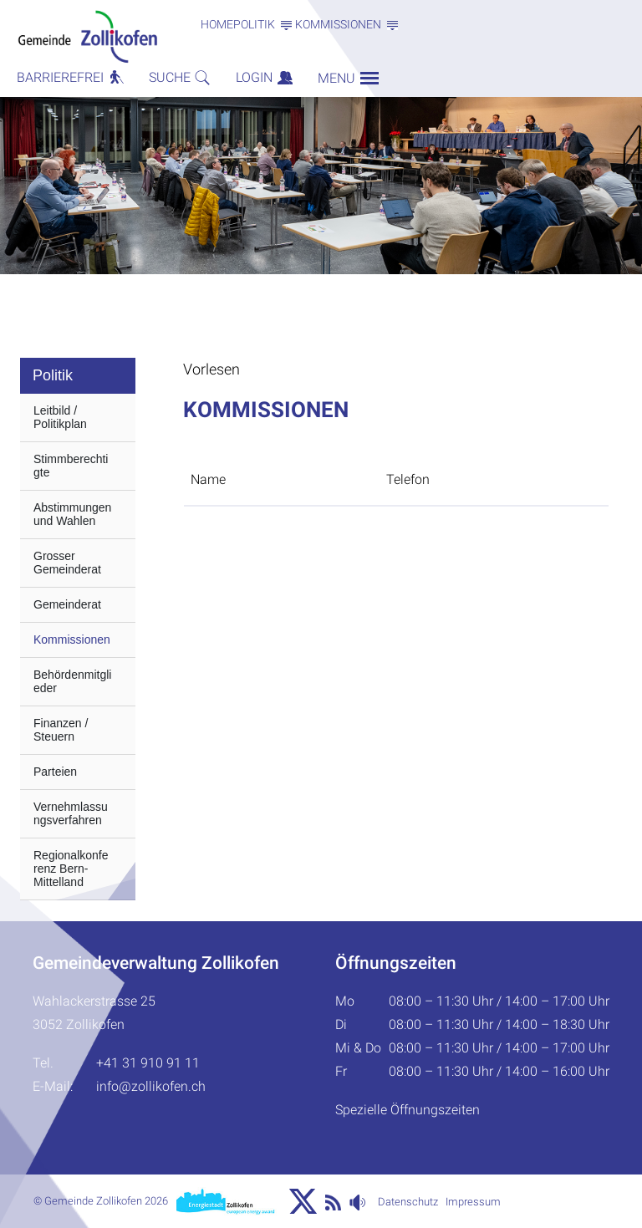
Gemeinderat (67, 604)
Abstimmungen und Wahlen (72, 514)
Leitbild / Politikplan (60, 417)
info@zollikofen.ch (151, 1086)
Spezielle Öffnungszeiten (407, 1110)
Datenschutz (408, 1201)
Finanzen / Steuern (60, 729)
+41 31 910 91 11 (148, 1063)
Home (217, 24)
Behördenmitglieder (72, 681)
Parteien (55, 771)
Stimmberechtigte (70, 465)
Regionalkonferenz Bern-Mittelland (71, 868)
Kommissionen (71, 639)
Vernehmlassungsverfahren (70, 813)
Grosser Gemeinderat (67, 562)
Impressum (473, 1201)
